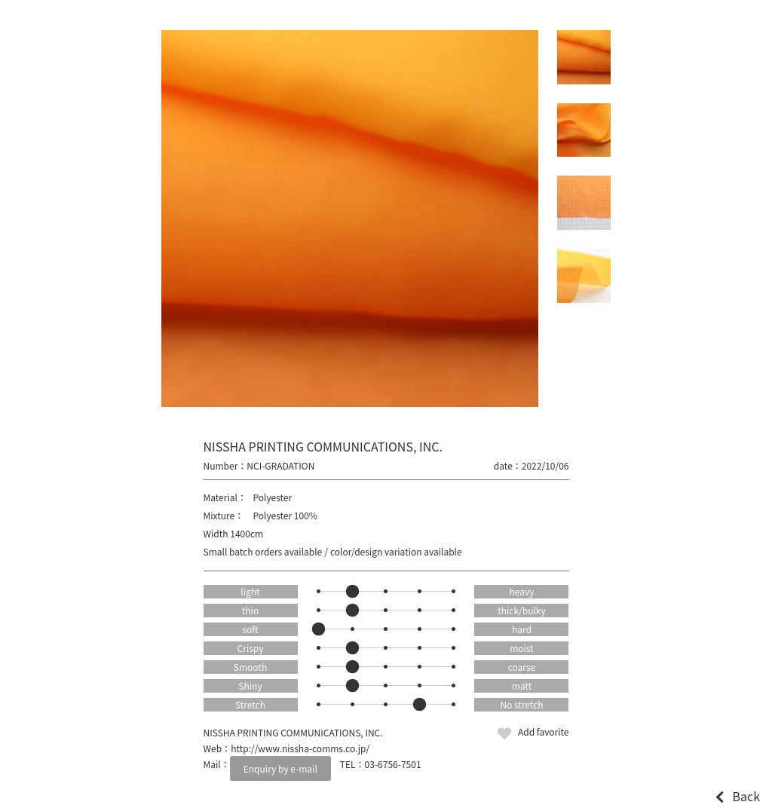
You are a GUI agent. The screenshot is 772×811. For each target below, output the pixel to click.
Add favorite (543, 731)
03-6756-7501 (393, 763)
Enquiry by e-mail (280, 768)
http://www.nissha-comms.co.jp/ (300, 748)
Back (746, 796)
